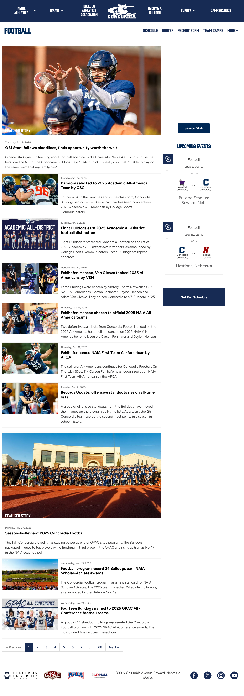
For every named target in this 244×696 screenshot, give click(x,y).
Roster (167, 30)
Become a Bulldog (155, 10)
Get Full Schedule (191, 297)
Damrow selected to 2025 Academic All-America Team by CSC (103, 184)
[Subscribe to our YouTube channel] (234, 677)
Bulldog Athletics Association (89, 10)
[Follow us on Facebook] (194, 677)
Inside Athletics (21, 10)
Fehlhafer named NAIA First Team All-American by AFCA (104, 358)
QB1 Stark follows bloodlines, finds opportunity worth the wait (61, 146)
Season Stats (191, 128)
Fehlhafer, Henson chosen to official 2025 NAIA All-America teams (106, 313)
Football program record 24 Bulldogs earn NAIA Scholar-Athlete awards (102, 573)
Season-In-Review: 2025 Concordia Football (44, 535)
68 (100, 649)
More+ (232, 30)
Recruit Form (188, 30)
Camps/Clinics (221, 10)
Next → (114, 649)
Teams (54, 10)
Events (186, 10)
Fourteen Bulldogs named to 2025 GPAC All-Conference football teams (99, 612)
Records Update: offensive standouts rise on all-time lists (107, 398)
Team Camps (213, 30)
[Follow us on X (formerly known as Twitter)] (207, 677)
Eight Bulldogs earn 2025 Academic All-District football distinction (102, 229)
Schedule (150, 30)
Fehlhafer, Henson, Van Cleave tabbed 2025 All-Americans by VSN (102, 273)
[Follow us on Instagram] (220, 677)
